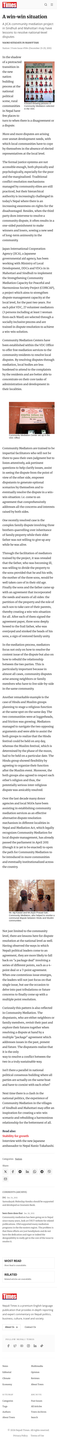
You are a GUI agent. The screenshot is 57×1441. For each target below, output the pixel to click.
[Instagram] (28, 1346)
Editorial (6, 1372)
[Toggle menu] (52, 5)
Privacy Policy (20, 1435)
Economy (7, 1384)
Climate (6, 1378)
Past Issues (36, 1401)
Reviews (35, 1378)
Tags (4, 1406)
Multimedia (37, 1366)
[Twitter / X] (15, 1346)
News (5, 1366)
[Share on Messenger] (20, 1172)
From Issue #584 (31, 48)
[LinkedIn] (35, 1346)
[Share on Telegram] (42, 1172)
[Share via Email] (5, 1179)
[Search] (45, 5)
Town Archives (38, 1411)
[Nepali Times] (9, 1296)
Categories (7, 1401)
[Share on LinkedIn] (27, 1172)
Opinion (35, 1372)
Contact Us (30, 1327)
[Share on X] (5, 1172)
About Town (37, 1384)
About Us (11, 1327)
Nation (18, 1159)
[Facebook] (8, 1346)
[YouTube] (21, 1346)
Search (34, 1417)
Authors (6, 1411)
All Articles (36, 1406)
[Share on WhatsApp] (35, 1172)
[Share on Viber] (49, 1172)
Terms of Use (37, 1435)
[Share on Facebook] (13, 1172)
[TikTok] (42, 1346)
